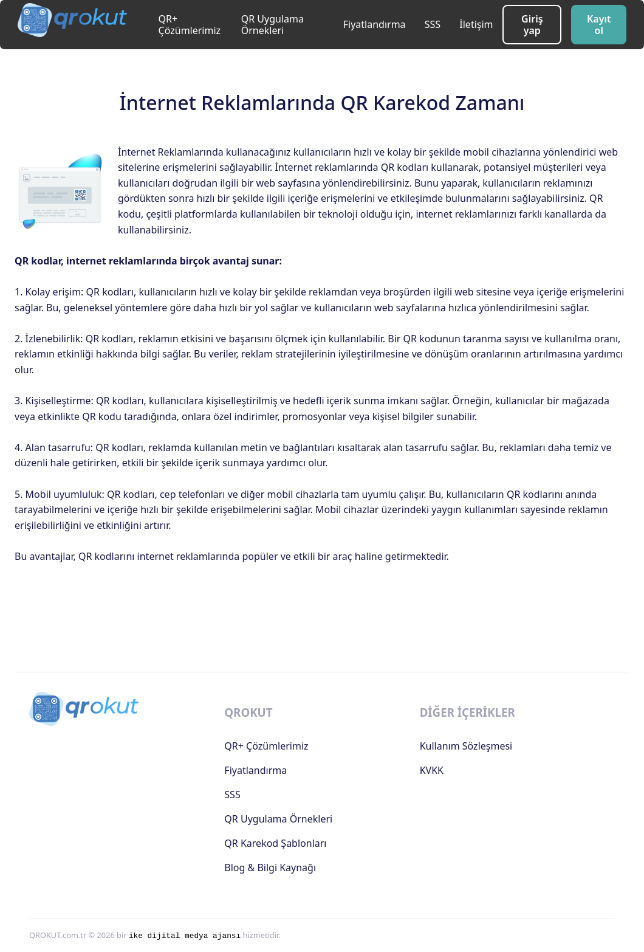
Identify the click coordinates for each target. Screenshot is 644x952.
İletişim (476, 24)
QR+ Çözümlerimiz (190, 24)
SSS (432, 24)
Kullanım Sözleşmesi (466, 746)
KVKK (432, 770)
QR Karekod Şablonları (275, 843)
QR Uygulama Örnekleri (272, 24)
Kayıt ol (599, 24)
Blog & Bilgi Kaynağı (270, 867)
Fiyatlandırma (374, 24)
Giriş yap (532, 24)
